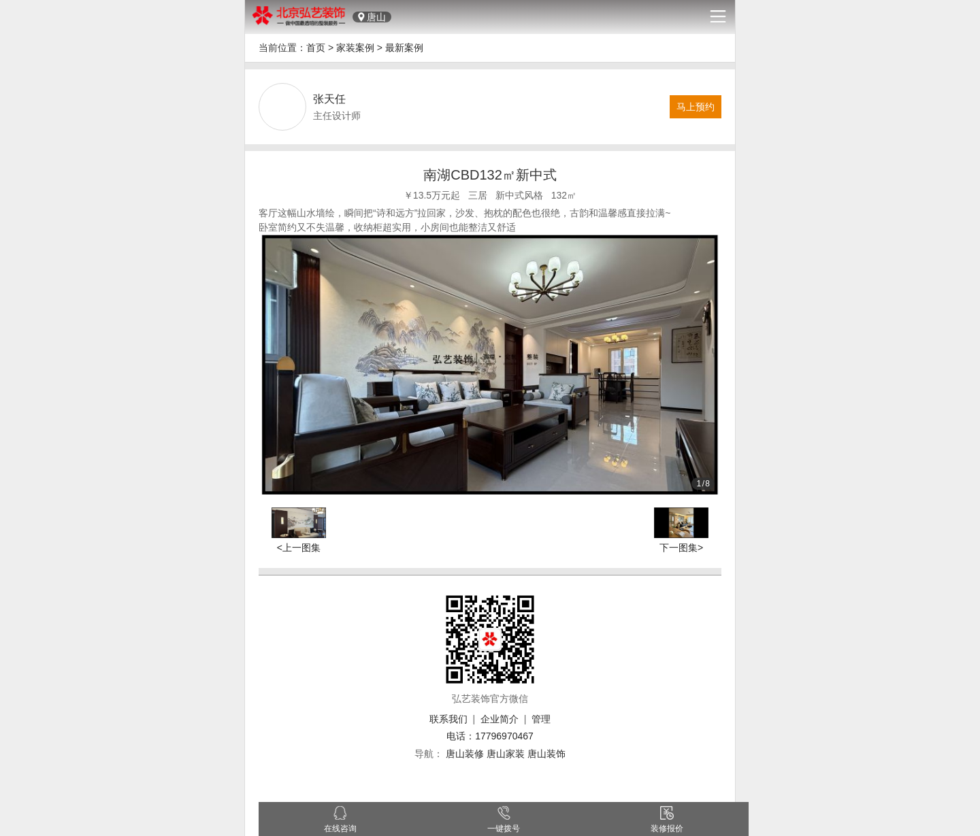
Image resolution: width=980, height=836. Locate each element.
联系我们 (448, 719)
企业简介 (499, 719)
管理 (541, 719)
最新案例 (404, 47)
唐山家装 (506, 753)
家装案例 (355, 47)
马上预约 (695, 106)
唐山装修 (465, 753)
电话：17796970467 (490, 736)
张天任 (329, 99)
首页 (315, 47)
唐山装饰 (546, 753)
